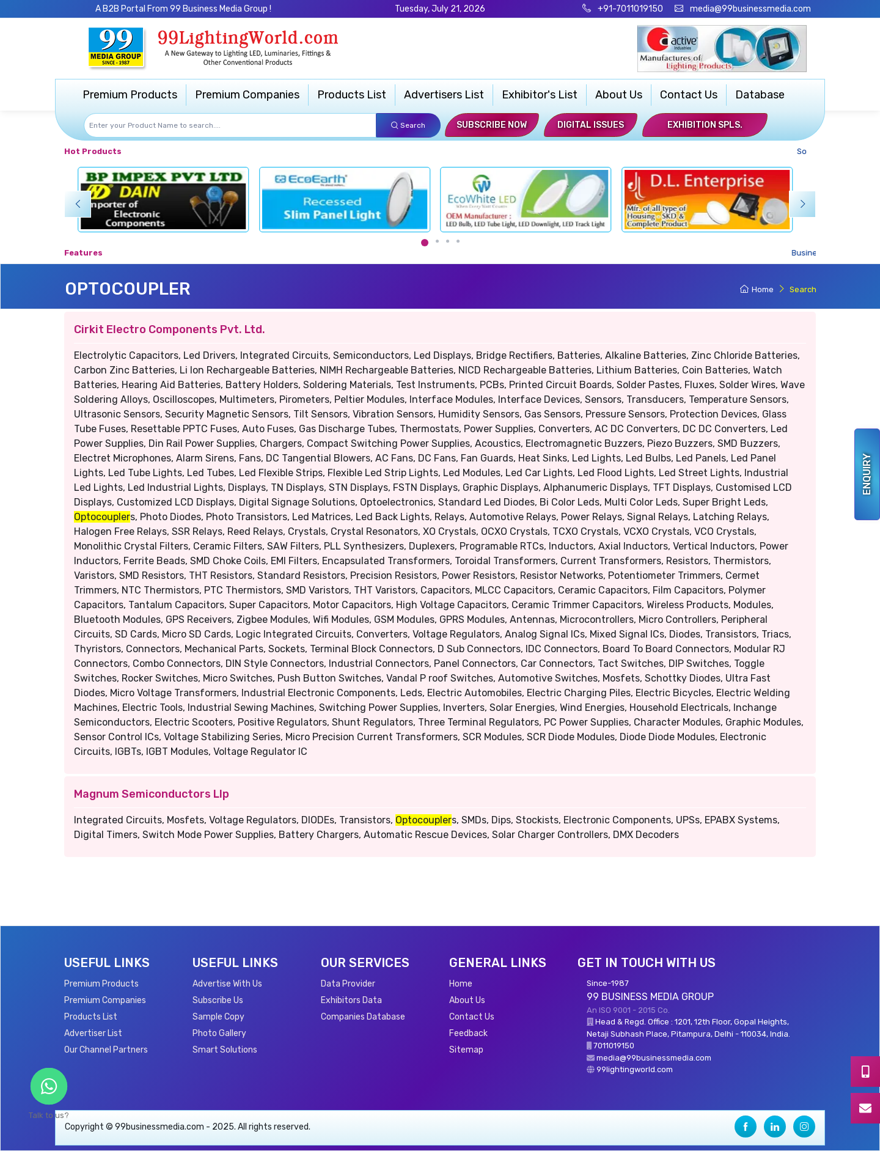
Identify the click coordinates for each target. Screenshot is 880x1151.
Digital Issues (590, 125)
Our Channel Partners (106, 1050)
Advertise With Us (227, 984)
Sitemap (466, 1050)
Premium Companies (247, 94)
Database (760, 94)
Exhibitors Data (351, 1000)
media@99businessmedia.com (750, 9)
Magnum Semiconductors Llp (151, 794)
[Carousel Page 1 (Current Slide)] (424, 242)
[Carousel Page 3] (447, 241)
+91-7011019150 (629, 9)
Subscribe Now (492, 125)
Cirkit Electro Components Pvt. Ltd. (169, 329)
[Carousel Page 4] (458, 241)
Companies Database (363, 1017)
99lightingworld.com (634, 1069)
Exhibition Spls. (705, 125)
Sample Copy (218, 1017)
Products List (351, 94)
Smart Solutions (225, 1050)
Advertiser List (93, 1033)
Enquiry (867, 474)
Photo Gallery (219, 1033)
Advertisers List (444, 94)
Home (757, 289)
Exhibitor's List (540, 94)
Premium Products (129, 94)
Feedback (468, 1033)
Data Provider (348, 984)
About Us (618, 94)
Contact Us (688, 94)
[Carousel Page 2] (437, 241)
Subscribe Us (218, 1000)
